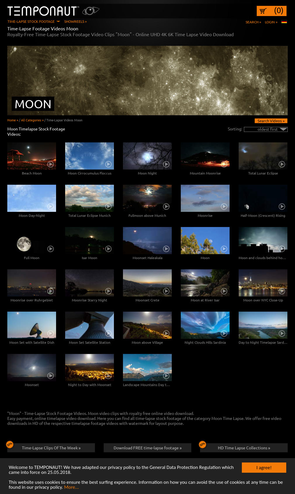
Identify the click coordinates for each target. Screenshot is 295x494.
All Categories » (32, 120)
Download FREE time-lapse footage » (148, 447)
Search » (253, 22)
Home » (12, 120)
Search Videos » (271, 120)
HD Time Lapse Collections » (235, 446)
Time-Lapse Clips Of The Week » (44, 446)
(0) (279, 10)
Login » (271, 22)
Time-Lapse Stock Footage (31, 21)
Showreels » (75, 21)
